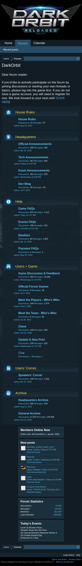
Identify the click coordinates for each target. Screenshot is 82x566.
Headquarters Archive (33, 400)
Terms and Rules (59, 559)
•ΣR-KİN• (58, 515)
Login (29, 477)
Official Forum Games (33, 286)
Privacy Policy (75, 559)
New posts (27, 442)
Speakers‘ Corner (30, 375)
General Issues (33, 452)
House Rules (25, 112)
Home (8, 43)
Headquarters (25, 137)
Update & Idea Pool (31, 339)
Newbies (24, 235)
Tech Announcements (33, 157)
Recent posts (10, 49)
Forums (23, 43)
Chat (21, 352)
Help (18, 201)
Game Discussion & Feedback (39, 273)
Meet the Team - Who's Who (37, 313)
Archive (21, 393)
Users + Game (26, 266)
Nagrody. (31, 457)
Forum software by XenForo (14, 562)
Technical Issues (34, 462)
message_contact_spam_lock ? (41, 447)
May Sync (31, 467)
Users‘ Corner (25, 368)
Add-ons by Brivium (64, 562)
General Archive (29, 413)
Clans (22, 326)
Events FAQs (27, 221)
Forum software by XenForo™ (40, 562)
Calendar (39, 43)
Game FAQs (26, 208)
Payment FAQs (28, 248)
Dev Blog (24, 183)
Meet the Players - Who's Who (39, 299)
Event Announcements (34, 170)
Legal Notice (68, 555)
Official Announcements (35, 143)
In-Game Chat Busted (36, 487)
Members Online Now (35, 430)
